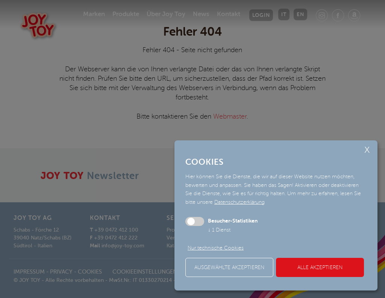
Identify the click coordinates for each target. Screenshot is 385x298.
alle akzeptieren (320, 267)
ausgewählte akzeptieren (229, 267)
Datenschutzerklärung (239, 202)
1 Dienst (219, 230)
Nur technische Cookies (216, 248)
